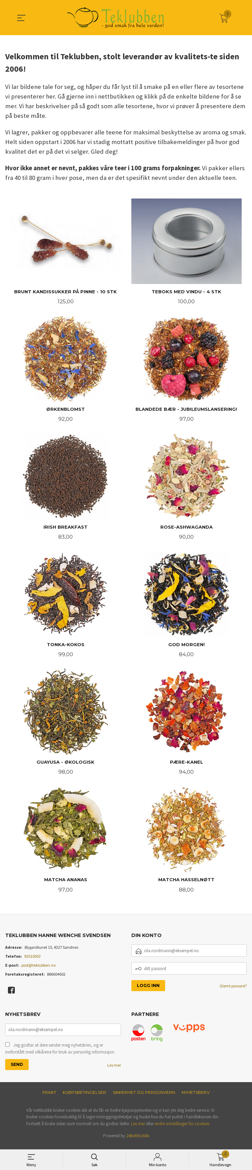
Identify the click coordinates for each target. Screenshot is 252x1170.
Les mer (114, 1069)
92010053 (32, 960)
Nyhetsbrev (196, 1096)
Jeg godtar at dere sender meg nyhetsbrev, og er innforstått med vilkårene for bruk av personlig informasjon (59, 1053)
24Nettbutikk (137, 1140)
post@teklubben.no (38, 969)
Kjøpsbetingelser (84, 1096)
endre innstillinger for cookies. (182, 1128)
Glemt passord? (233, 990)
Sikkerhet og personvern (144, 1096)
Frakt (49, 1096)
